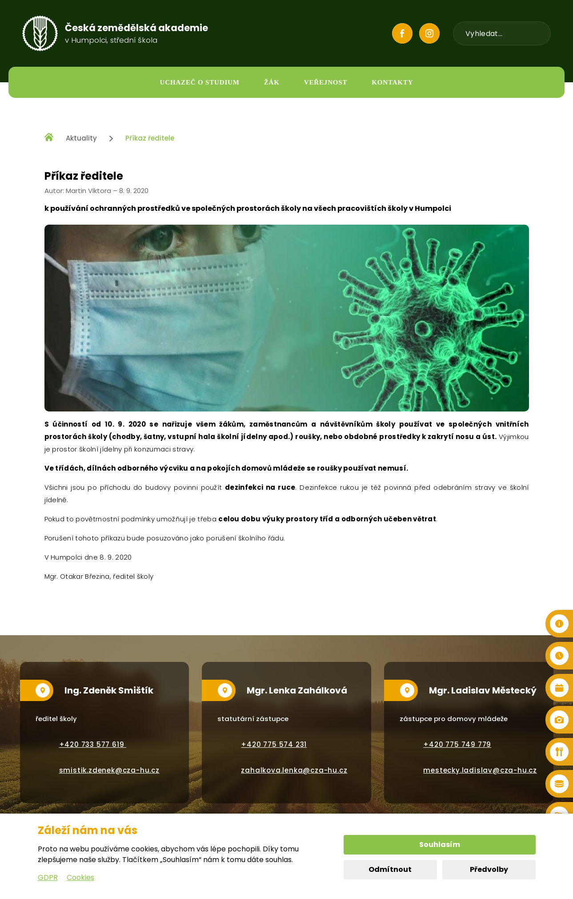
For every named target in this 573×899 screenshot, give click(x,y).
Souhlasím (439, 844)
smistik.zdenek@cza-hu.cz (109, 770)
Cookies (80, 877)
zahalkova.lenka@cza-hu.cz (294, 770)
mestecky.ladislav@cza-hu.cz (480, 770)
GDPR (48, 877)
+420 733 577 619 (93, 744)
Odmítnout (390, 869)
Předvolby (489, 869)
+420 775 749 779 (457, 744)
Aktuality (81, 138)
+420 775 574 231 (274, 744)
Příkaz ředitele (149, 138)
